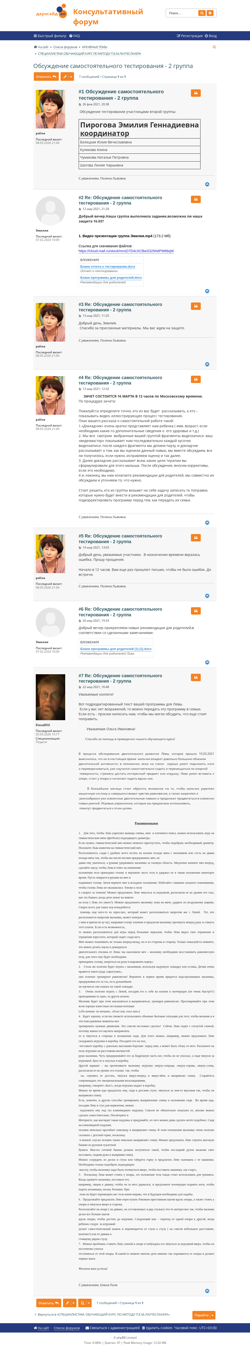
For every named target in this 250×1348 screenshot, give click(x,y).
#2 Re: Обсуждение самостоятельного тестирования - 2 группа (120, 200)
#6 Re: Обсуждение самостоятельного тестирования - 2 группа (120, 612)
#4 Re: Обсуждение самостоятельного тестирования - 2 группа (120, 380)
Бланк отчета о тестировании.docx (107, 266)
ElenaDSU (43, 725)
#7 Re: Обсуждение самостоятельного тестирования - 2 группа (120, 678)
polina (40, 133)
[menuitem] (74, 36)
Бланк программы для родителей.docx (111, 277)
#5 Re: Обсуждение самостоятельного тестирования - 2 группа (120, 539)
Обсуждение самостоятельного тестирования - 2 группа (113, 66)
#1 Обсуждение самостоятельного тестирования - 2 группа (121, 95)
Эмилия (42, 230)
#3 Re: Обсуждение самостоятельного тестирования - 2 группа (120, 307)
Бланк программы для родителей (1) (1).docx (116, 649)
